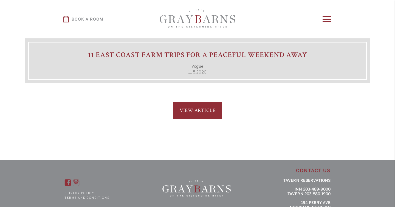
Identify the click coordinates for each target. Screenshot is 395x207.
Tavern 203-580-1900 (309, 194)
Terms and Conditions (86, 198)
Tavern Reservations (307, 180)
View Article (197, 110)
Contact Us (313, 170)
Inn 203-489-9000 (313, 189)
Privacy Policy (79, 193)
